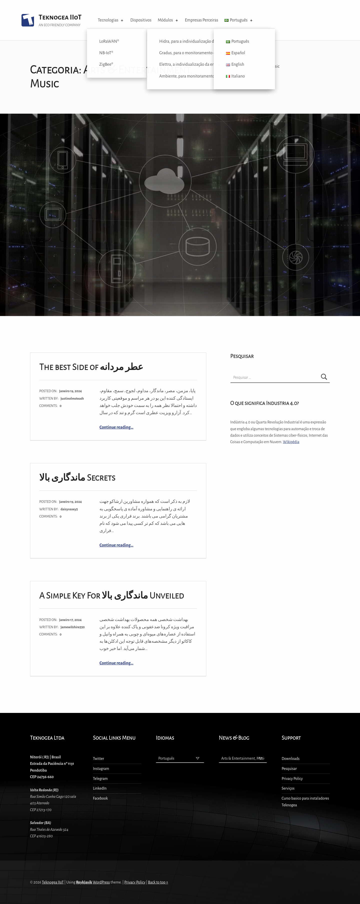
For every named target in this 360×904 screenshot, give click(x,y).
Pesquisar (289, 769)
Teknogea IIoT (60, 17)
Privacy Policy (292, 779)
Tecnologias (111, 20)
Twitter (98, 759)
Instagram (101, 769)
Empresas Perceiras (201, 20)
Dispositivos (141, 20)
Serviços (288, 788)
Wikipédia (291, 442)
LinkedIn (100, 788)
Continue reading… (117, 427)
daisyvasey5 (69, 509)
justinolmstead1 (72, 398)
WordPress (101, 882)
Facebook (100, 798)
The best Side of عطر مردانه (91, 367)
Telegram (100, 779)
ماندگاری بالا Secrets (77, 477)
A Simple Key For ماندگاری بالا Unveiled (111, 595)
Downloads (291, 759)
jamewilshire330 (72, 627)
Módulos (168, 20)
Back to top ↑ (158, 882)
